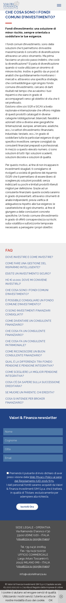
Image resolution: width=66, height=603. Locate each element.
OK (51, 600)
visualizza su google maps (33, 539)
